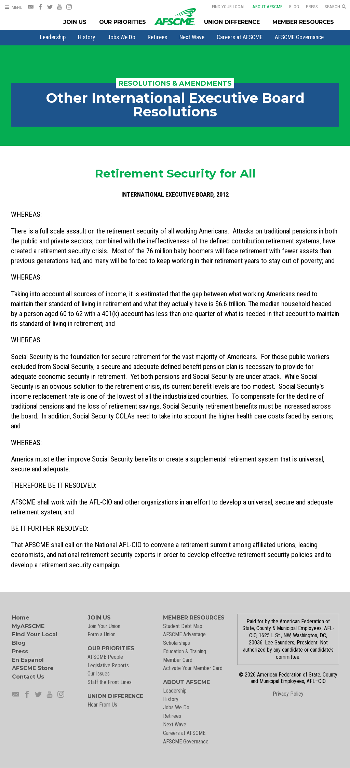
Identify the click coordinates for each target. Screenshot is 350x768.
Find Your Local (224, 6)
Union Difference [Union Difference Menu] (232, 22)
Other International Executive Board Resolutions (175, 104)
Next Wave (191, 37)
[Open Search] (335, 7)
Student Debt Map (182, 626)
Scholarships (176, 643)
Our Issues (99, 673)
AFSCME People (105, 657)
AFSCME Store (33, 668)
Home (20, 617)
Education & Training (184, 651)
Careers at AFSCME (239, 37)
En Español (28, 660)
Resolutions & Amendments (175, 83)
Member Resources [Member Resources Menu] (303, 22)
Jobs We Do (121, 37)
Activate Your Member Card (193, 668)
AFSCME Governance (299, 37)
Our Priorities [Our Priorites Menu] (122, 22)
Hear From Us (102, 704)
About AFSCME (263, 6)
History (86, 37)
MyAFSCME (28, 626)
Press (307, 6)
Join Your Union (104, 626)
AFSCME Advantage (184, 634)
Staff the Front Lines (110, 682)
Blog (290, 6)
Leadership (53, 37)
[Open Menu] (13, 7)
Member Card (177, 660)
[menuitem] (53, 37)
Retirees (157, 37)
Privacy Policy (288, 694)
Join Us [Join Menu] (74, 22)
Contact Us (28, 676)
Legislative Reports (108, 665)
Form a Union (102, 634)
